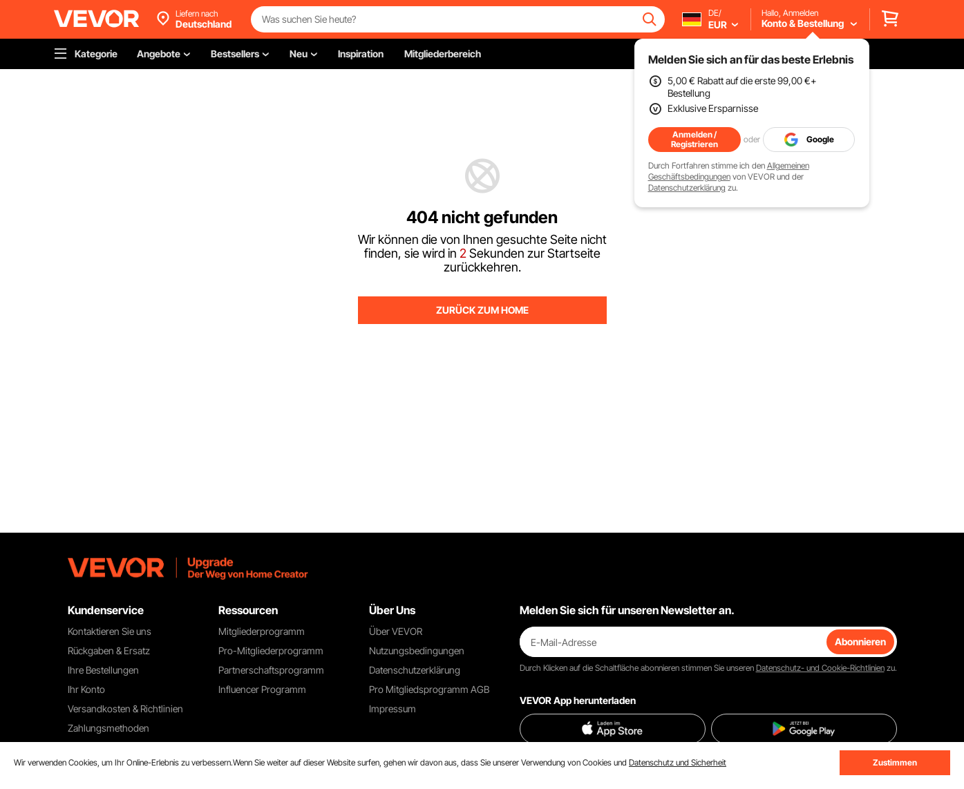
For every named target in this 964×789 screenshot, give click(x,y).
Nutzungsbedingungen (416, 650)
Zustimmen (895, 762)
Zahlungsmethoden (108, 728)
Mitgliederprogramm (261, 631)
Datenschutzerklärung (687, 187)
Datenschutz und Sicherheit (677, 762)
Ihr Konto (86, 689)
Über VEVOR (395, 631)
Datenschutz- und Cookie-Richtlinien (820, 668)
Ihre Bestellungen (103, 670)
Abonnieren (860, 641)
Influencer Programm (262, 689)
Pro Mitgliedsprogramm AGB (429, 689)
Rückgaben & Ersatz (109, 650)
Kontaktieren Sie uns (109, 631)
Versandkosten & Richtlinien (125, 708)
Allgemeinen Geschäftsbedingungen (728, 171)
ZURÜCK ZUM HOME (482, 310)
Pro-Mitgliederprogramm (270, 650)
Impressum (392, 708)
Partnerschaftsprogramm (271, 670)
